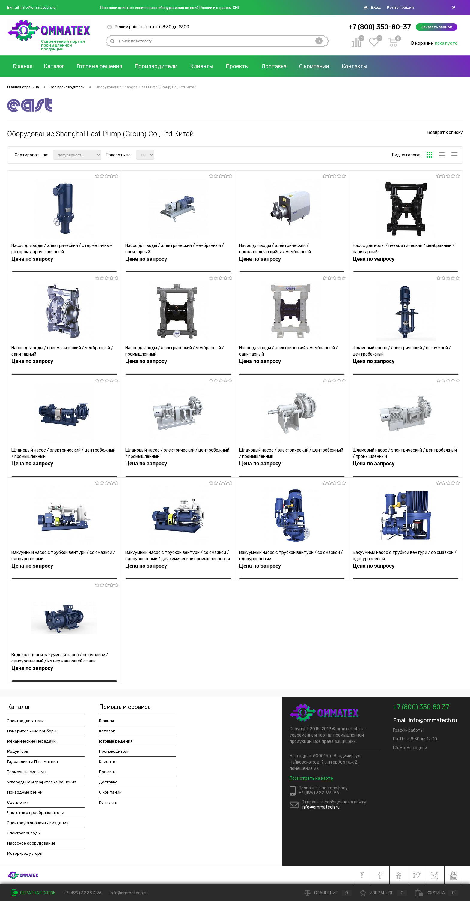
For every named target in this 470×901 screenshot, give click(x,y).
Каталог (57, 66)
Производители (160, 66)
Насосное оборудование (31, 843)
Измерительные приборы (31, 731)
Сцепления (18, 802)
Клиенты (205, 66)
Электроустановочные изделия (37, 823)
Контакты (358, 66)
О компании (318, 66)
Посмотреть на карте (311, 778)
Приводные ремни (25, 792)
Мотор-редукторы (25, 853)
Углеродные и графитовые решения (41, 782)
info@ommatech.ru (38, 7)
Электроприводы (23, 833)
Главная (23, 66)
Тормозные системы (26, 772)
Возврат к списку (445, 133)
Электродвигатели (25, 721)
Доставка (278, 66)
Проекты (241, 66)
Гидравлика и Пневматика (32, 761)
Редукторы (18, 751)
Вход (376, 7)
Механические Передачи (31, 741)
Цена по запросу (32, 260)
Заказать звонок (436, 27)
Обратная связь (33, 893)
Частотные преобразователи (35, 812)
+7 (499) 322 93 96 (83, 893)
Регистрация (400, 7)
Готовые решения (103, 66)
